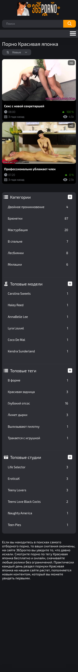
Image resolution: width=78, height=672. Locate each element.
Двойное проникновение (38, 207)
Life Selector (38, 467)
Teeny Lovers (38, 490)
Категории (20, 197)
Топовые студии (25, 457)
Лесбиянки (38, 253)
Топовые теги (23, 370)
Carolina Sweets (38, 293)
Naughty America (38, 513)
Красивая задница (38, 392)
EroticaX (38, 478)
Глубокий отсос (38, 403)
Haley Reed (38, 305)
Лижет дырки (38, 415)
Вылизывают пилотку (38, 426)
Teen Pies (38, 525)
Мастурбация (38, 230)
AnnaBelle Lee (38, 317)
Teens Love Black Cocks (38, 501)
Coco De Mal (38, 340)
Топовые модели (26, 283)
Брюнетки (38, 218)
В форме (38, 380)
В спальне (38, 241)
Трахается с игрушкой (38, 438)
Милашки (38, 264)
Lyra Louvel (38, 328)
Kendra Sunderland (38, 351)
